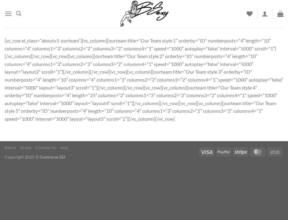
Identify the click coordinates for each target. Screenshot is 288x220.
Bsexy (11, 147)
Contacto (45, 147)
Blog (25, 147)
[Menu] (8, 13)
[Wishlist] (250, 13)
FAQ (64, 147)
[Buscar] (18, 14)
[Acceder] (265, 13)
